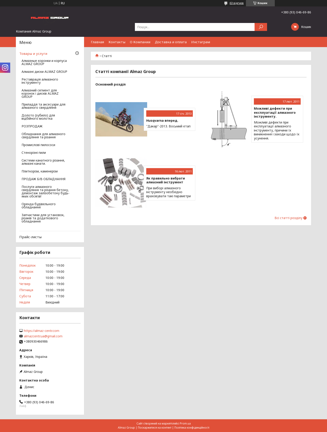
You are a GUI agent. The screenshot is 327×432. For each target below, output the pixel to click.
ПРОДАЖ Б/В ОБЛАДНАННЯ (43, 179)
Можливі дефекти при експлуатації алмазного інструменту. (275, 112)
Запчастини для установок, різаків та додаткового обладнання (43, 218)
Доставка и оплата (171, 42)
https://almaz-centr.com (41, 331)
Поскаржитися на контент (154, 427)
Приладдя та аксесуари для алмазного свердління (43, 106)
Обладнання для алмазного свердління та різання (43, 135)
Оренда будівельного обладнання (39, 205)
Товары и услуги (33, 53)
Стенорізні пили (34, 153)
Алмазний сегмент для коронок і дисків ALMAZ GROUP (40, 94)
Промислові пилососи (38, 145)
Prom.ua (185, 423)
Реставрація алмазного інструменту (40, 81)
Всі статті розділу (288, 218)
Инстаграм (200, 42)
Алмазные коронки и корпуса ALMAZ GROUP (44, 62)
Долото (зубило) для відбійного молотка (38, 117)
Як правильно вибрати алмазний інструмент (165, 180)
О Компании (140, 42)
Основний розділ (110, 84)
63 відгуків (237, 3)
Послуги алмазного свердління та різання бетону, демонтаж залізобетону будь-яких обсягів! (45, 191)
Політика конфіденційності (191, 427)
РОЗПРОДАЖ (32, 126)
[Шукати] (261, 27)
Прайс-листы (30, 237)
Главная (97, 42)
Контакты (117, 42)
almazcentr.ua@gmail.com (43, 336)
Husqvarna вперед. (162, 121)
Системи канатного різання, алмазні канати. (43, 162)
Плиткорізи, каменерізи (40, 171)
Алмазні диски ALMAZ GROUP (44, 72)
